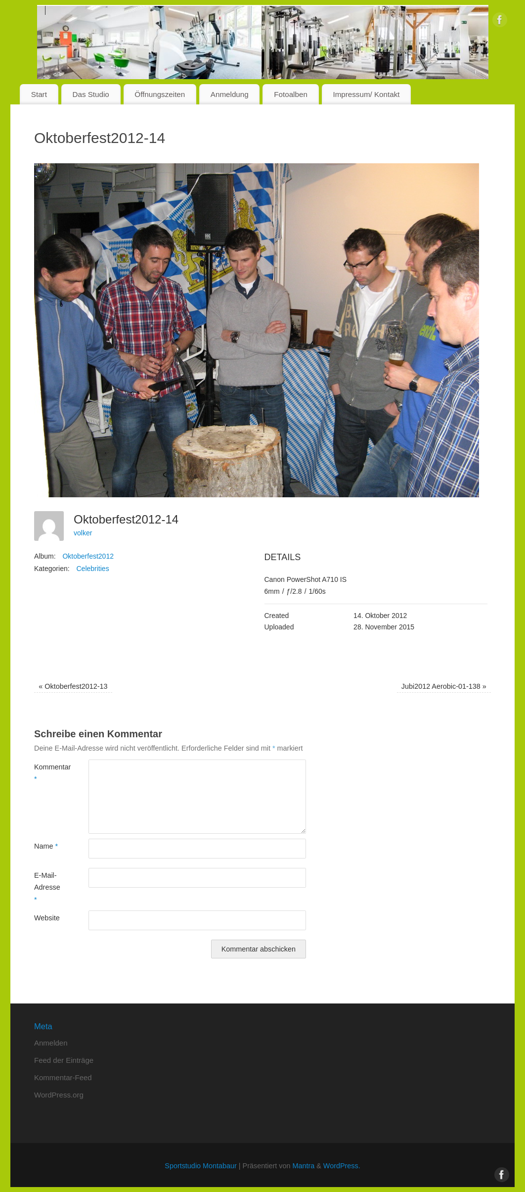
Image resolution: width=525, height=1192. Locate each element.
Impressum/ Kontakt (366, 94)
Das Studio (90, 94)
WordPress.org (59, 1095)
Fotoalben (290, 94)
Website (47, 918)
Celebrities (93, 568)
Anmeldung (230, 94)
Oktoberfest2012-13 (73, 686)
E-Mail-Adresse (47, 887)
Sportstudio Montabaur (201, 1166)
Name (46, 846)
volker (83, 533)
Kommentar (47, 773)
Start (39, 94)
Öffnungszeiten (159, 94)
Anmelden (51, 1043)
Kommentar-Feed (63, 1077)
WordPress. (341, 1166)
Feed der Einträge (63, 1060)
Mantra (303, 1166)
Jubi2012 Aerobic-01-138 (443, 686)
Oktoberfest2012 (88, 556)
